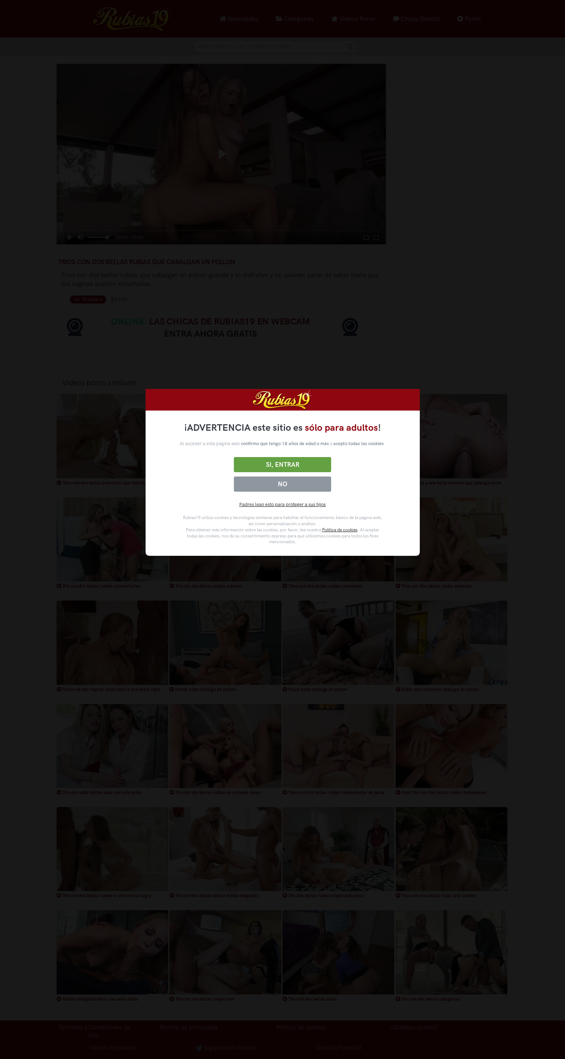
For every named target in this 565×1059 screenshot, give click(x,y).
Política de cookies (339, 529)
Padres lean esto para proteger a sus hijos (282, 504)
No (282, 484)
